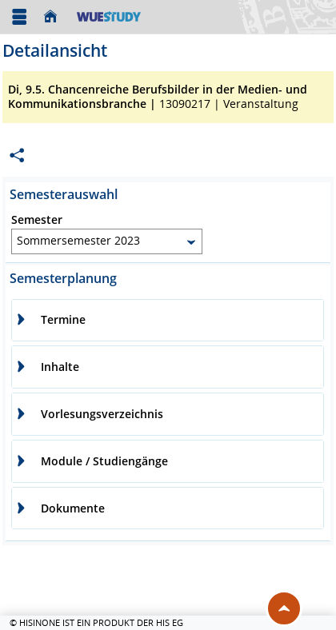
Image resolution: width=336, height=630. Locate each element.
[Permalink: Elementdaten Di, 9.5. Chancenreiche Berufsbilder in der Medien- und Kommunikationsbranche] (16, 155)
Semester (36, 220)
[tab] (167, 320)
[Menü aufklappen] (19, 17)
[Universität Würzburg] (109, 16)
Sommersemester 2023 (78, 240)
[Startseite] (54, 17)
